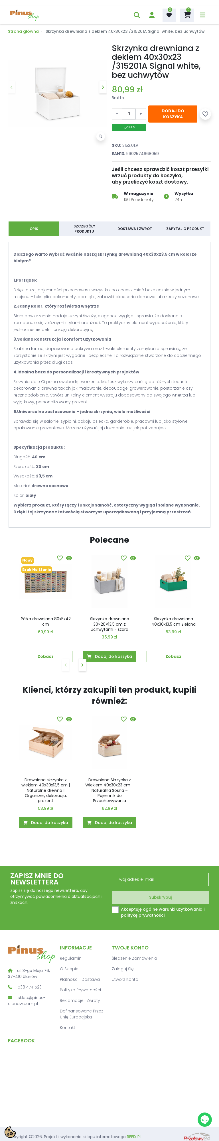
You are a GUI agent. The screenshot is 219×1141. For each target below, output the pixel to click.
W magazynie (138, 193)
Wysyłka (184, 193)
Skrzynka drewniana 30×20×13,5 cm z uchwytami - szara (109, 624)
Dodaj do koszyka (173, 114)
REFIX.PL (134, 1137)
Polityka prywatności (80, 990)
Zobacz (46, 656)
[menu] (202, 15)
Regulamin (71, 958)
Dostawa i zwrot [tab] (134, 228)
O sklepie (69, 969)
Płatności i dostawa (80, 979)
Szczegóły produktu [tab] (84, 229)
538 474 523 (30, 987)
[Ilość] (129, 114)
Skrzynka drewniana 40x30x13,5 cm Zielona (173, 621)
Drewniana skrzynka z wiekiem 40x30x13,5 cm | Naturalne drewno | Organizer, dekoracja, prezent (45, 790)
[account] (152, 15)
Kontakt (67, 1027)
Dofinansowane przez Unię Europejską (81, 1014)
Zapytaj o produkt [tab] (185, 228)
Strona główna (23, 31)
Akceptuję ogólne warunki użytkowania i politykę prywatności (162, 912)
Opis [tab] (34, 228)
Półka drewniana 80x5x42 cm (46, 621)
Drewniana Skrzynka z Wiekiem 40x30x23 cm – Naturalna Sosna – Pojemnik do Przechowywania (109, 790)
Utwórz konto (125, 979)
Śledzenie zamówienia (134, 958)
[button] (136, 15)
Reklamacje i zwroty (80, 1000)
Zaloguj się (123, 969)
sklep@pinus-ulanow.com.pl (26, 1000)
